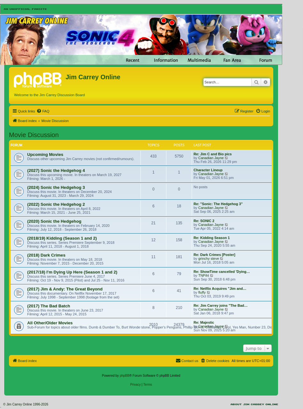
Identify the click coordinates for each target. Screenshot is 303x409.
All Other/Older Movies (50, 322)
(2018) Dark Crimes (46, 255)
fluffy (202, 292)
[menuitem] (42, 111)
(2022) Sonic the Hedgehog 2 (56, 204)
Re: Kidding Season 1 (212, 238)
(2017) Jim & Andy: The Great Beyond (64, 289)
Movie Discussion (34, 134)
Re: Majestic (204, 322)
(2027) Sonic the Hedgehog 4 (56, 170)
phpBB (124, 375)
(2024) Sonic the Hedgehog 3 (56, 187)
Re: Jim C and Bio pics (213, 154)
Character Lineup (208, 170)
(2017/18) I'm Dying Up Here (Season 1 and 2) (72, 272)
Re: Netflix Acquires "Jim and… (220, 288)
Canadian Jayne (211, 158)
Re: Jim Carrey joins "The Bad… (221, 305)
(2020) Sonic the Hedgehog (54, 221)
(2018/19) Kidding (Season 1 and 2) (62, 238)
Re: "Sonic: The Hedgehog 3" (218, 204)
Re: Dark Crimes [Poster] (214, 255)
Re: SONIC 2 (204, 221)
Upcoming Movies (45, 154)
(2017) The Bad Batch (48, 306)
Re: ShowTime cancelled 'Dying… (222, 272)
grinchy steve (208, 258)
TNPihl (203, 275)
